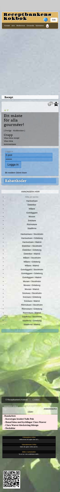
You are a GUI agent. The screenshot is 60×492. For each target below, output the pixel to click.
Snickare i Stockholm (32, 293)
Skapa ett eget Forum (31, 406)
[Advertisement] (30, 61)
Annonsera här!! (42, 410)
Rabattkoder (15, 180)
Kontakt (7, 25)
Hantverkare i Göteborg (32, 238)
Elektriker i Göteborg (31, 250)
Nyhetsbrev (40, 25)
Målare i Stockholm (32, 258)
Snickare (32, 220)
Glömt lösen (21, 172)
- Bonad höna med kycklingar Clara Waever (24, 422)
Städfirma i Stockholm (32, 316)
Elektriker (32, 205)
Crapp (8, 135)
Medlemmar (20, 25)
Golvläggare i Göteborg (32, 273)
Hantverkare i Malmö (31, 242)
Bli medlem (10, 172)
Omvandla (30, 25)
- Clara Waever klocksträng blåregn (20, 425)
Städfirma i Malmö (32, 324)
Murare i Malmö (32, 289)
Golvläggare (32, 213)
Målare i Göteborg (32, 262)
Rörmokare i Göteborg (32, 309)
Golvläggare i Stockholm (32, 269)
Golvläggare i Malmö (31, 277)
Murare (32, 216)
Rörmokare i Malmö (32, 313)
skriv (13, 25)
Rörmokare (32, 224)
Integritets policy (11, 406)
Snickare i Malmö (32, 301)
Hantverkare (32, 201)
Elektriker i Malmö (32, 254)
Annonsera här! (30, 191)
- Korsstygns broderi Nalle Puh (18, 419)
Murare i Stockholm (32, 281)
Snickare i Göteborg (32, 297)
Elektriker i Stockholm (32, 246)
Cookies (35, 400)
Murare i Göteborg (31, 285)
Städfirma (31, 228)
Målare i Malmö (32, 265)
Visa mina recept (11, 138)
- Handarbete (9, 416)
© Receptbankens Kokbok (16, 400)
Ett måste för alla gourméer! (14, 120)
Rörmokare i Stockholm (32, 305)
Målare (32, 209)
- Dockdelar (8, 428)
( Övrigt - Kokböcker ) (14, 130)
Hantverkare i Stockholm (32, 234)
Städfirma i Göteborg (31, 320)
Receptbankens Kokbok (27, 16)
